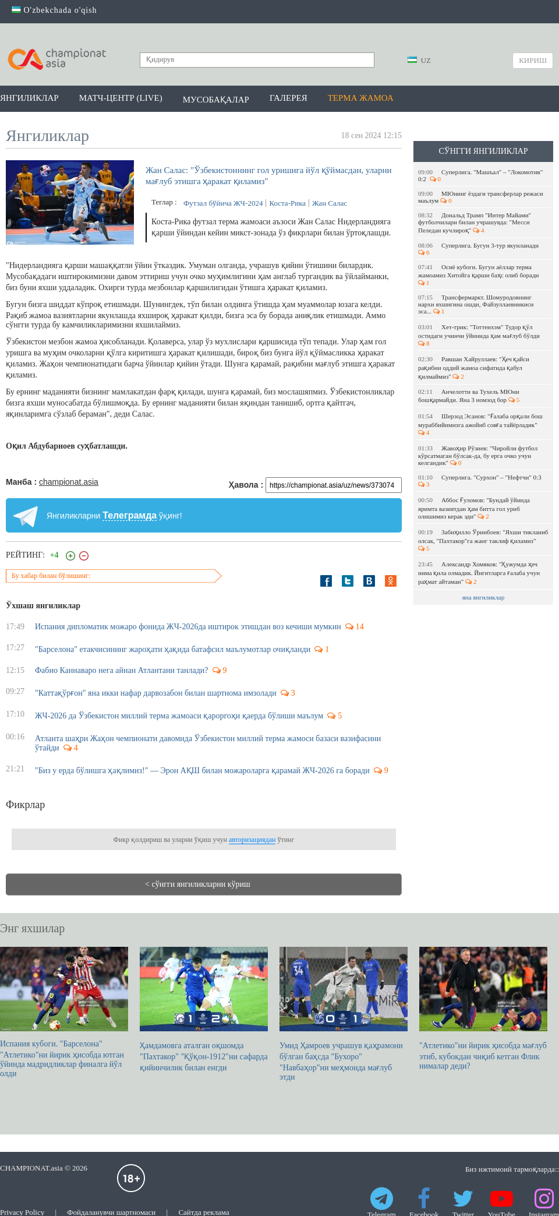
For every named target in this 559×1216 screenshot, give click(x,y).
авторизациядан (252, 840)
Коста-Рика (287, 203)
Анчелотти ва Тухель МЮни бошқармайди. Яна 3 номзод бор (468, 395)
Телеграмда (129, 515)
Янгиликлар (29, 98)
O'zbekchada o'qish (54, 10)
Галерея (288, 98)
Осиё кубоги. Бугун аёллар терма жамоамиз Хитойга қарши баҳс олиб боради (479, 274)
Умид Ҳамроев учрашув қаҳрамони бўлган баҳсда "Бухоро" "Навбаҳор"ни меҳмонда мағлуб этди (344, 1014)
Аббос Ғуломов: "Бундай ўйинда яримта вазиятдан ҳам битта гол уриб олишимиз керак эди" (474, 508)
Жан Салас (329, 203)
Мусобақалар (216, 99)
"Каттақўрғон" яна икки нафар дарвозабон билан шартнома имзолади (156, 693)
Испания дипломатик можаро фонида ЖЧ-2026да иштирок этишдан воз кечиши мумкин (188, 626)
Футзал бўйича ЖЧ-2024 (223, 203)
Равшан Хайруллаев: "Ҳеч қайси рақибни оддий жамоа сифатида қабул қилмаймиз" (473, 367)
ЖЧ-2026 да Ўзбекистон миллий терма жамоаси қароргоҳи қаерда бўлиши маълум (179, 715)
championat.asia (68, 482)
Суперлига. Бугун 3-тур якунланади (479, 249)
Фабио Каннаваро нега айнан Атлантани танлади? (121, 670)
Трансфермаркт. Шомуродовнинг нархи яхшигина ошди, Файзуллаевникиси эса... (476, 304)
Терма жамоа (361, 98)
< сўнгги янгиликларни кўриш (197, 884)
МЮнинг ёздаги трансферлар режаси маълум (480, 197)
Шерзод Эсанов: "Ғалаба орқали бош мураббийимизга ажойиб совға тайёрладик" (480, 424)
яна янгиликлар (483, 597)
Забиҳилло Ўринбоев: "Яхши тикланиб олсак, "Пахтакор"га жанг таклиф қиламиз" (483, 540)
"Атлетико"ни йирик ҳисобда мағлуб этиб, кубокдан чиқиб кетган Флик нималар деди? (483, 1008)
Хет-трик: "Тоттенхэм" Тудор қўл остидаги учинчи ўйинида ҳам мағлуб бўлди (480, 335)
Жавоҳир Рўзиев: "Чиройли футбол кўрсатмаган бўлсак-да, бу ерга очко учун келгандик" (477, 455)
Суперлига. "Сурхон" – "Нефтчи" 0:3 (480, 481)
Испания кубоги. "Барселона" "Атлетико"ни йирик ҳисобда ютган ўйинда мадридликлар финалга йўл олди (64, 1012)
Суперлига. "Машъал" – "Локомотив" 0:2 (480, 175)
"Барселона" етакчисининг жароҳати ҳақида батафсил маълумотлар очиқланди (172, 649)
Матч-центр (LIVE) (120, 98)
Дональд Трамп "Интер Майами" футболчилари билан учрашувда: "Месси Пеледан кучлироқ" (474, 223)
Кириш (533, 60)
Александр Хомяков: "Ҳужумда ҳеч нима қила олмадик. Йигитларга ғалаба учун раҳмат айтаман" (479, 573)
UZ (419, 60)
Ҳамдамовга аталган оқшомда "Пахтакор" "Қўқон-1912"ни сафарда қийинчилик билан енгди (204, 1009)
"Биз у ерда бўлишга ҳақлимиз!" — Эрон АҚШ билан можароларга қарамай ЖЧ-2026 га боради (202, 770)
